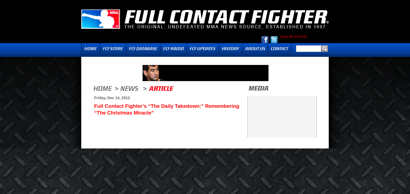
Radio (173, 48)
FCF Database (143, 48)
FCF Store (113, 48)
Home (91, 48)
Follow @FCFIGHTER (293, 37)
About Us (255, 48)
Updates (203, 48)
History (230, 48)
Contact (279, 48)
